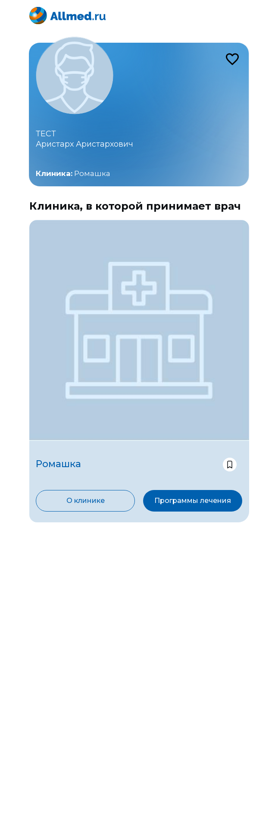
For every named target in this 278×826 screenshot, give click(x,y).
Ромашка (92, 173)
